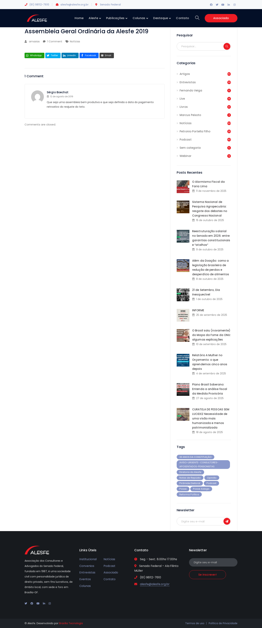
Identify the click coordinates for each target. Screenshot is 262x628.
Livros (184, 107)
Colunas (85, 586)
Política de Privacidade (223, 623)
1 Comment (54, 41)
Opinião (212, 477)
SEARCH (226, 46)
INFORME (198, 310)
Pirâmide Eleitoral (189, 483)
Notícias (75, 41)
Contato (110, 579)
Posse (183, 489)
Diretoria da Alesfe (190, 472)
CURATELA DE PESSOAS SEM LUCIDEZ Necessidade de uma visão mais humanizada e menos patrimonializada (210, 418)
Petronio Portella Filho (195, 131)
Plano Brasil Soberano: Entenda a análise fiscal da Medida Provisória (209, 389)
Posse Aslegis (201, 489)
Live (182, 99)
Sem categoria (190, 148)
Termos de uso (194, 623)
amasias (34, 41)
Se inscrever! (226, 521)
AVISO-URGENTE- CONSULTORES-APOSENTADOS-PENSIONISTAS (198, 464)
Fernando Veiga (191, 90)
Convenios (86, 566)
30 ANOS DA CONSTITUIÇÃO (195, 457)
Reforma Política (189, 494)
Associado (221, 18)
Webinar (185, 156)
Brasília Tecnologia (71, 623)
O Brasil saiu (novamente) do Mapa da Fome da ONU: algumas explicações (211, 335)
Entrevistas (188, 82)
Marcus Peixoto (190, 115)
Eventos (85, 579)
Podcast (186, 139)
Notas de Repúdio (190, 477)
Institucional (88, 559)
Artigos (185, 74)
